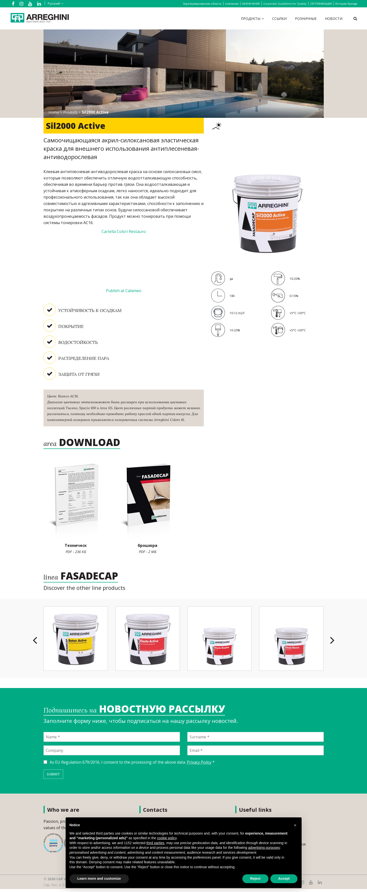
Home (53, 112)
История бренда (346, 3)
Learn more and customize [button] (99, 878)
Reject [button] (255, 878)
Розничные (306, 18)
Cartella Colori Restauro (124, 231)
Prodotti (71, 112)
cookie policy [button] (166, 838)
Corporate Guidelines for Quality (285, 3)
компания (231, 3)
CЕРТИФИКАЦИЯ (321, 3)
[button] (295, 825)
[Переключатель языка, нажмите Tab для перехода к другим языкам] (52, 3)
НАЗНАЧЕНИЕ (251, 3)
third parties (155, 843)
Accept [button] (284, 878)
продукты (250, 18)
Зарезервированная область (202, 3)
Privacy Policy (199, 765)
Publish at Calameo (123, 290)
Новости (333, 18)
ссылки (279, 18)
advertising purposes (264, 848)
